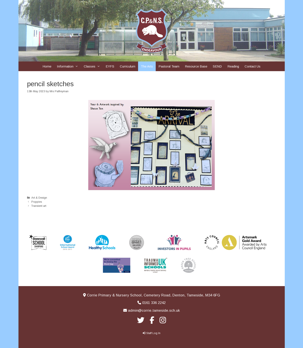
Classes (93, 66)
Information (69, 66)
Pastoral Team (168, 66)
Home (47, 66)
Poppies (36, 201)
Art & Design (39, 197)
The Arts (147, 66)
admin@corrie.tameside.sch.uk (154, 310)
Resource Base (196, 66)
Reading (233, 66)
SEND (217, 66)
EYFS (110, 66)
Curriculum (127, 66)
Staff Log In (153, 333)
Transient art (38, 205)
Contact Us (252, 66)
